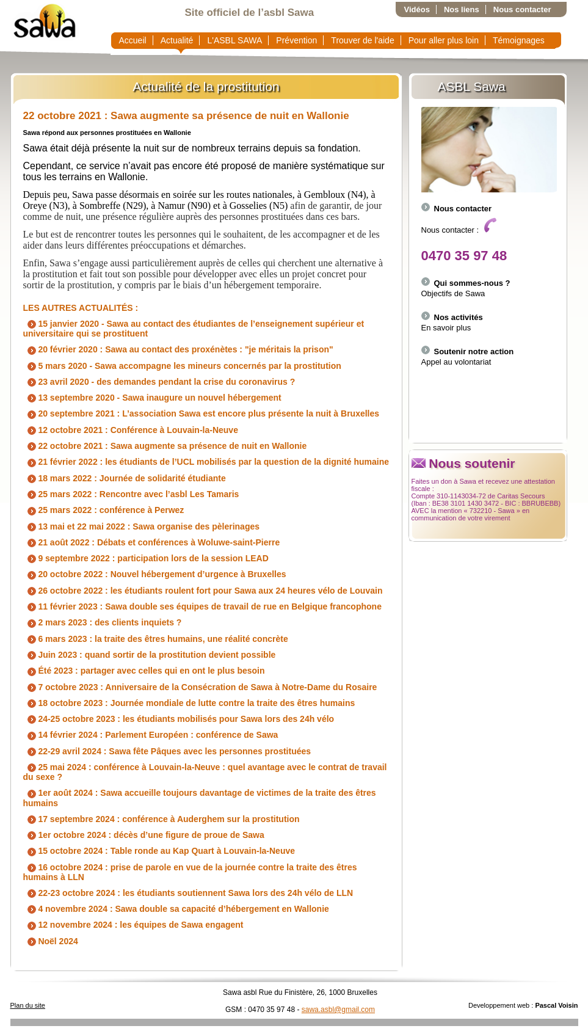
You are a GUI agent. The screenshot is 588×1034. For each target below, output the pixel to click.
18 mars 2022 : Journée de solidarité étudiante (124, 478)
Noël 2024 (50, 941)
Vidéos (417, 9)
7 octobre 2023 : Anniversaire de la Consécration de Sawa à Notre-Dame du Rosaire (200, 687)
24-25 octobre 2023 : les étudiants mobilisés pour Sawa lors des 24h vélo (179, 719)
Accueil (133, 40)
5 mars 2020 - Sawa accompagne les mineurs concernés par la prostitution (182, 366)
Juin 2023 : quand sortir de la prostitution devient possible (149, 655)
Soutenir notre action (467, 351)
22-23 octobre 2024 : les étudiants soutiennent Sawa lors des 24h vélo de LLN (188, 893)
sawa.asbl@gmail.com (338, 1009)
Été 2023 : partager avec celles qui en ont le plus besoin (144, 670)
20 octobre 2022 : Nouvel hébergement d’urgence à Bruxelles (154, 574)
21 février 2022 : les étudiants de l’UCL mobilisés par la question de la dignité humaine (206, 462)
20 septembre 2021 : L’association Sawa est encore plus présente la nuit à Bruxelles (201, 413)
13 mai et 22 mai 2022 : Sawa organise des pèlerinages (141, 526)
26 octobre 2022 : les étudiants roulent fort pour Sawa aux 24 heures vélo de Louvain (203, 590)
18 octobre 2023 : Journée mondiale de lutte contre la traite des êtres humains (189, 703)
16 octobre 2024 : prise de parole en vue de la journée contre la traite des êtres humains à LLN (190, 872)
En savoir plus (446, 327)
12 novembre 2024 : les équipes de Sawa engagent (133, 925)
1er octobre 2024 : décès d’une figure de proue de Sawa (143, 835)
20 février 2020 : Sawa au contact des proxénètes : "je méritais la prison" (178, 349)
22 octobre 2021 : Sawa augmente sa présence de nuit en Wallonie (186, 116)
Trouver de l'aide (362, 40)
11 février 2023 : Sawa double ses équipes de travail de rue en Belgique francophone (202, 606)
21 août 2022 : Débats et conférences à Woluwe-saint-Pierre (151, 542)
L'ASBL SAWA (234, 40)
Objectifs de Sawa (453, 293)
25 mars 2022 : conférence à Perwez (103, 510)
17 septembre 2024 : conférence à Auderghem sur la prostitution (161, 819)
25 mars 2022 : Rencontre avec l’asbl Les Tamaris (131, 494)
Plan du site (27, 1005)
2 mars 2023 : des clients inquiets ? (102, 622)
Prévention (296, 40)
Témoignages (519, 40)
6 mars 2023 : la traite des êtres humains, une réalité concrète (155, 639)
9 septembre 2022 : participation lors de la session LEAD (146, 558)
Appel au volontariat (456, 361)
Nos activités (452, 317)
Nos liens (461, 9)
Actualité (177, 40)
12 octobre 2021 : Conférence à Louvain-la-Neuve (130, 430)
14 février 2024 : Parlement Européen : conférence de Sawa (150, 735)
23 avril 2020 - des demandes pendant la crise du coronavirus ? (159, 382)
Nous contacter (522, 9)
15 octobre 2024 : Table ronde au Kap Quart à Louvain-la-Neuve (159, 851)
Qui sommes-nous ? (465, 283)
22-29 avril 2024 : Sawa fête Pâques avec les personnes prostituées (167, 751)
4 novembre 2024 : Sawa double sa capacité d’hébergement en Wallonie (176, 909)
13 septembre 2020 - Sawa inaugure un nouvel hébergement (152, 397)
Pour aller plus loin (443, 40)
